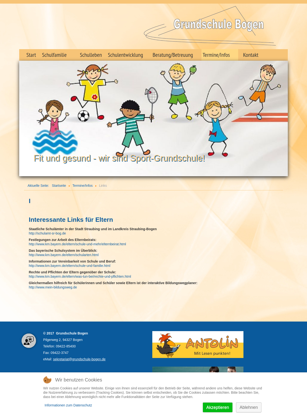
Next (281, 117)
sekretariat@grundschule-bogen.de (79, 359)
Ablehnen (249, 407)
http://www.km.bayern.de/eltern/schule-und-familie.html (69, 266)
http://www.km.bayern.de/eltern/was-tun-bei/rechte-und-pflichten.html (80, 276)
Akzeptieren (217, 407)
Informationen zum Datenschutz (68, 405)
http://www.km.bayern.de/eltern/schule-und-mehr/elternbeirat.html (77, 244)
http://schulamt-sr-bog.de (47, 233)
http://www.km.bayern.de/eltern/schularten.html (64, 255)
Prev (25, 117)
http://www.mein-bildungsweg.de (53, 287)
